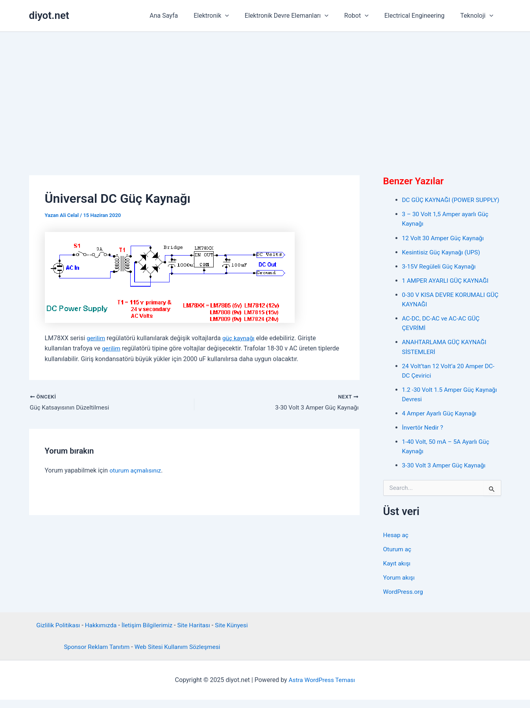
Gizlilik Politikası (55, 633)
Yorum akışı (399, 585)
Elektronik (225, 16)
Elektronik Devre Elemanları (298, 16)
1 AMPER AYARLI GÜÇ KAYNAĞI (447, 289)
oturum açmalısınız (136, 470)
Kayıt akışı (397, 571)
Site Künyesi (234, 633)
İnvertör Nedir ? (423, 436)
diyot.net (49, 15)
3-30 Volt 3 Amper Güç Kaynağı (445, 474)
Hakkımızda (99, 633)
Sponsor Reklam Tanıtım (95, 655)
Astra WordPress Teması (321, 688)
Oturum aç (397, 557)
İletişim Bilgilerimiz (147, 633)
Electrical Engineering (419, 15)
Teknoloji (478, 16)
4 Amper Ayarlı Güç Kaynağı (440, 422)
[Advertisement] (265, 91)
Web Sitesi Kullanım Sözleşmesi (178, 655)
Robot (364, 16)
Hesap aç (396, 543)
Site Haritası (195, 633)
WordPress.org (404, 600)
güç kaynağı (240, 338)
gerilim (96, 338)
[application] (239, 16)
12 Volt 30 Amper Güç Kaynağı (444, 247)
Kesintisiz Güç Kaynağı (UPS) (442, 261)
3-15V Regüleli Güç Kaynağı (440, 275)
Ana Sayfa (181, 15)
